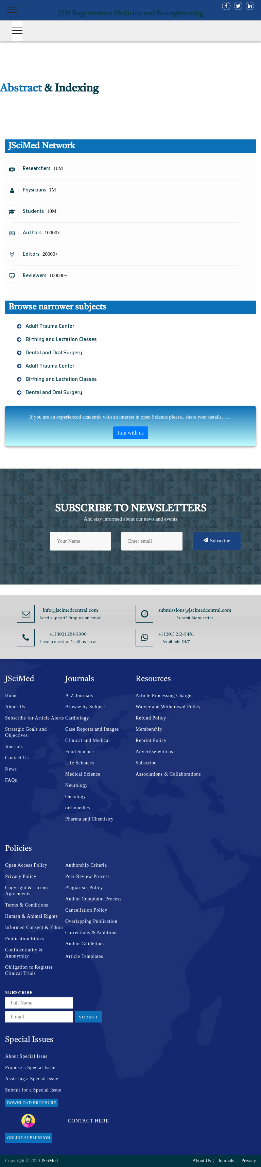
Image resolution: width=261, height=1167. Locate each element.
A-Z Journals (79, 695)
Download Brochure (31, 1102)
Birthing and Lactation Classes (61, 339)
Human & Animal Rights (31, 916)
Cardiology (77, 718)
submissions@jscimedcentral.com (194, 610)
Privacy (248, 1160)
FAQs (11, 780)
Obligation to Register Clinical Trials (29, 970)
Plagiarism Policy (84, 887)
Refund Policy (151, 718)
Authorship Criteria (86, 865)
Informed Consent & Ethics (34, 927)
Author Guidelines (85, 943)
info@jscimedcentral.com (70, 610)
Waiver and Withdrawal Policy (168, 706)
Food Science (79, 751)
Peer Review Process (87, 876)
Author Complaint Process (93, 898)
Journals (14, 746)
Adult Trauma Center (49, 326)
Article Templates (84, 956)
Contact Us (17, 757)
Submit (88, 1016)
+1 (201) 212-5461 (176, 634)
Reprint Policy (151, 740)
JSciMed (49, 1160)
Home (11, 695)
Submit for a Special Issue (33, 1090)
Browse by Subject (85, 706)
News (11, 769)
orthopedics (77, 807)
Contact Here (65, 1121)
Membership (149, 729)
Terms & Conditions (26, 905)
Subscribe (216, 540)
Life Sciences (79, 762)
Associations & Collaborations (168, 774)
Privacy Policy (20, 876)
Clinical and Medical (87, 740)
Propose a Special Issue (30, 1067)
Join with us (130, 433)
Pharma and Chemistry (89, 819)
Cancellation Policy (86, 910)
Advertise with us (154, 751)
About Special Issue (26, 1056)
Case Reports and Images (92, 729)
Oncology (75, 796)
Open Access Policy (26, 865)
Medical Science (82, 774)
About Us (15, 706)
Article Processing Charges (164, 695)
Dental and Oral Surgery (53, 353)
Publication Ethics (24, 938)
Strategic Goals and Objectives (26, 732)
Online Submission (28, 1137)
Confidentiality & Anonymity (24, 953)
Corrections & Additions (91, 932)
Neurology (76, 785)
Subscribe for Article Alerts (34, 718)
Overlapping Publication (91, 921)
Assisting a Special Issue (31, 1078)
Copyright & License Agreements (27, 890)
